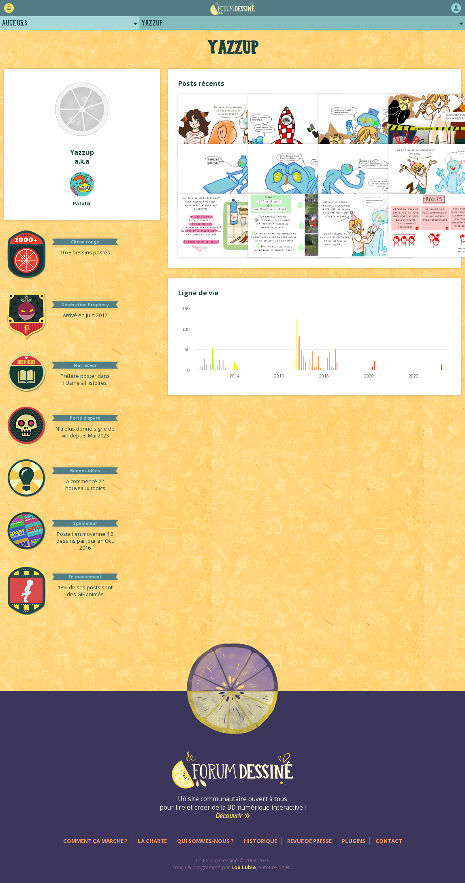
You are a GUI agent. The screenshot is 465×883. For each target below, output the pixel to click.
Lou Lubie (243, 867)
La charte (152, 841)
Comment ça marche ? (95, 841)
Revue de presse (309, 841)
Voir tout (314, 254)
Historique (260, 841)
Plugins (353, 841)
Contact (388, 841)
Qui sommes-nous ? (205, 841)
